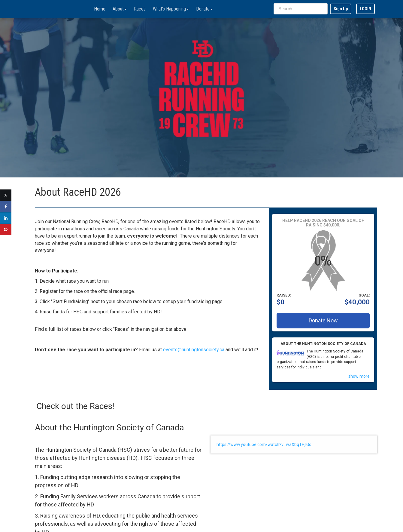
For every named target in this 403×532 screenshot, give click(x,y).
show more (359, 376)
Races (140, 9)
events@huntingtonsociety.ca (193, 349)
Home (99, 9)
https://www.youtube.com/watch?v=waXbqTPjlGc (264, 444)
